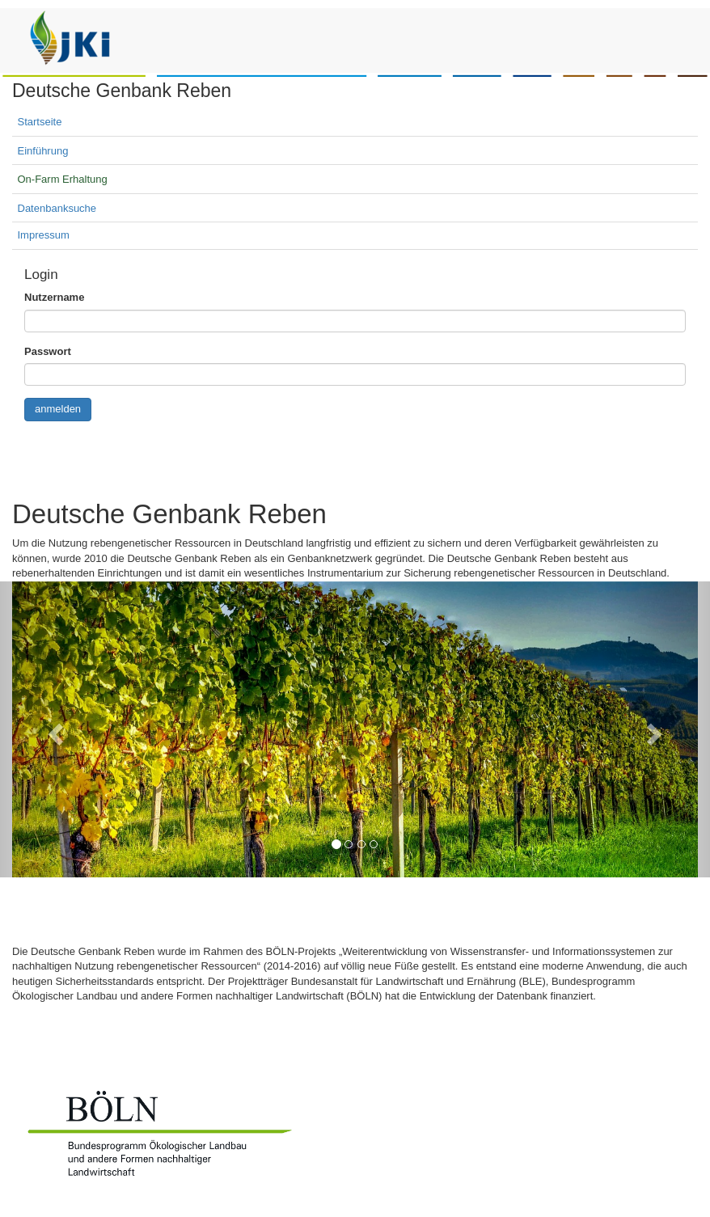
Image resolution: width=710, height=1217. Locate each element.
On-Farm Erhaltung (63, 179)
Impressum (44, 235)
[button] (53, 729)
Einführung (43, 151)
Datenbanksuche (57, 208)
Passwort (47, 351)
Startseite (40, 122)
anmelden (58, 409)
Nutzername (54, 297)
